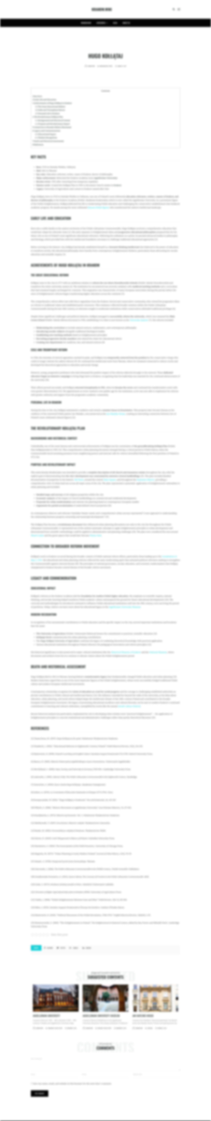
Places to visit (58, 1028)
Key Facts (37, 96)
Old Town (79, 479)
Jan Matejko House (115, 414)
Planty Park (95, 535)
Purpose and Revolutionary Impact (52, 124)
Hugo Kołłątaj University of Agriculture (60, 641)
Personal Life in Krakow (47, 113)
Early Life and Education (44, 99)
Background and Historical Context (52, 120)
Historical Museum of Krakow (126, 652)
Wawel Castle (37, 535)
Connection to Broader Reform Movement (51, 127)
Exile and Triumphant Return (50, 110)
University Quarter (139, 320)
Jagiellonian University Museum (125, 607)
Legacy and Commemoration (46, 131)
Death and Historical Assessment (48, 141)
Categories (102, 22)
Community (51, 1028)
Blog (115, 22)
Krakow (118, 185)
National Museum (158, 652)
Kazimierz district (145, 479)
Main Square (109, 479)
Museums (100, 1028)
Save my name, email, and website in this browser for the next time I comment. (72, 1083)
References (37, 144)
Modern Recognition (46, 137)
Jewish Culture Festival (129, 706)
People (110, 66)
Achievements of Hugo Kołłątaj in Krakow (52, 103)
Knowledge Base (104, 66)
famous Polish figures (98, 207)
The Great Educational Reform (50, 106)
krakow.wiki (86, 22)
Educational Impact (45, 134)
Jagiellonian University (105, 178)
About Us (126, 22)
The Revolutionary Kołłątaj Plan (47, 117)
